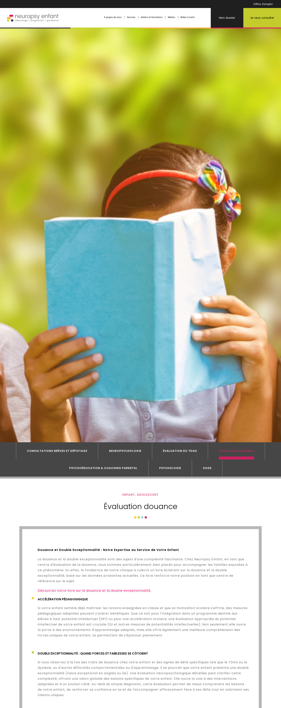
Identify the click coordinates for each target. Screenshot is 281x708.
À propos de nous (113, 17)
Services (131, 17)
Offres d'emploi (263, 4)
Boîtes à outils (188, 17)
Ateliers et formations (152, 17)
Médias (171, 17)
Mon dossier (227, 18)
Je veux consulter (262, 18)
